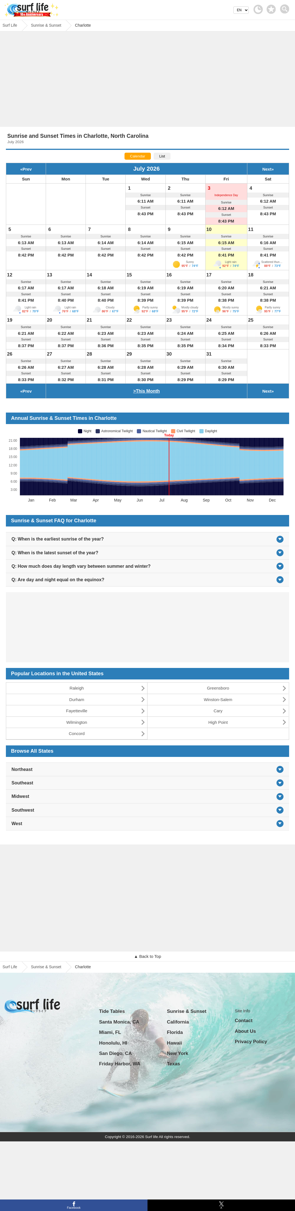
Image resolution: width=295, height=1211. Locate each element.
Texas (173, 1063)
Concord (77, 733)
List (162, 156)
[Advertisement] (147, 80)
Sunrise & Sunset (46, 967)
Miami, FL (110, 1032)
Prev (27, 169)
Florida (175, 1032)
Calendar (137, 156)
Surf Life (10, 967)
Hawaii (174, 1043)
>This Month (146, 391)
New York (177, 1053)
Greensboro (218, 688)
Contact (243, 1020)
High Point (218, 722)
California (178, 1022)
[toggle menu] (286, 7)
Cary (218, 710)
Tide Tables (112, 1011)
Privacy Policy (251, 1041)
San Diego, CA (115, 1053)
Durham (76, 699)
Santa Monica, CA (119, 1022)
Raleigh (77, 688)
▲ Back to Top (147, 956)
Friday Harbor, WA (119, 1063)
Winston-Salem (218, 699)
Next (266, 169)
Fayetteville (76, 710)
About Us (245, 1031)
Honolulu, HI (113, 1043)
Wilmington (76, 722)
